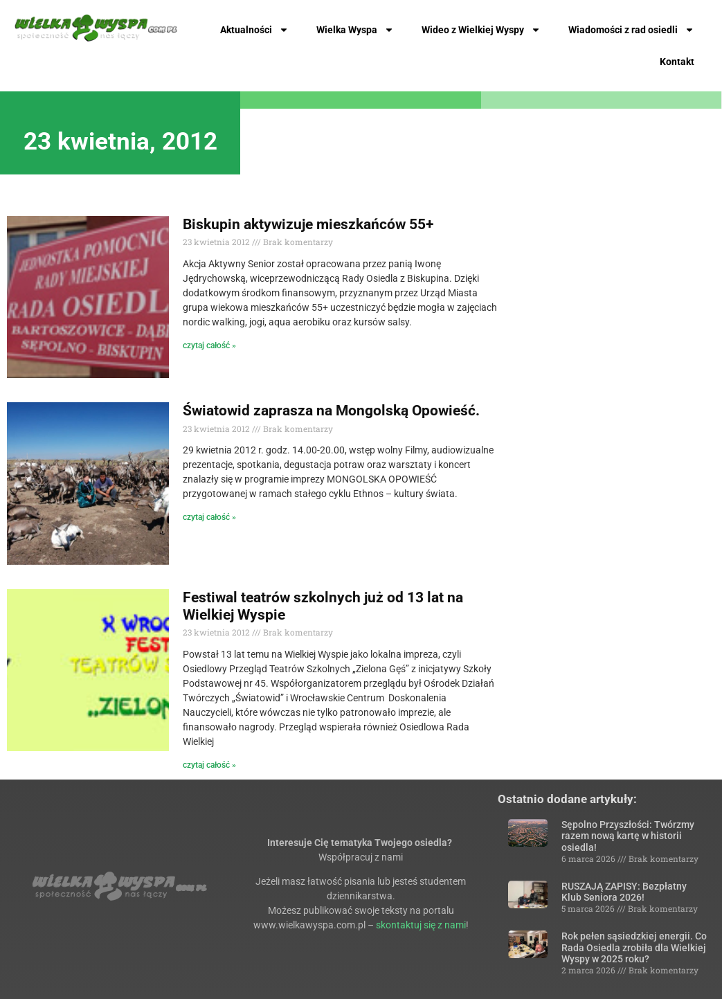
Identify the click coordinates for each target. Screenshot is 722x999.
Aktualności (254, 30)
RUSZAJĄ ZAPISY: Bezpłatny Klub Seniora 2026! (624, 892)
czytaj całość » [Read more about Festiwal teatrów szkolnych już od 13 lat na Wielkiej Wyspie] (209, 765)
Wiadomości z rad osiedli (631, 30)
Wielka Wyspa (355, 30)
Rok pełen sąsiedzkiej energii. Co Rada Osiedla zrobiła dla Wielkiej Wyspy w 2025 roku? (634, 947)
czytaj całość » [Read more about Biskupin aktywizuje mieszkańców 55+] (209, 345)
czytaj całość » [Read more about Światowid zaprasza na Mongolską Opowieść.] (209, 517)
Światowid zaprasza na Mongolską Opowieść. (331, 410)
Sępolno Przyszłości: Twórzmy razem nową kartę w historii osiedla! (627, 836)
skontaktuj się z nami (421, 924)
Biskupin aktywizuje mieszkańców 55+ (308, 224)
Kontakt (677, 61)
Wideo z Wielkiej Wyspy (481, 30)
